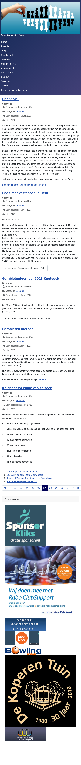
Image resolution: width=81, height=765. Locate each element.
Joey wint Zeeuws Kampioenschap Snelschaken (30, 478)
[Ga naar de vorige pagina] (10, 488)
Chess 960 (10, 99)
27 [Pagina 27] (44, 488)
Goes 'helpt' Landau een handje (22, 471)
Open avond (7, 72)
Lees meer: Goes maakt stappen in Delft (25, 268)
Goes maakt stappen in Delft (25, 193)
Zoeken (4, 85)
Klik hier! (41, 379)
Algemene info (8, 68)
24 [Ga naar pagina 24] (27, 488)
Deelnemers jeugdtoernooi (14, 90)
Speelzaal (6, 81)
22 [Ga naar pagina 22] (15, 488)
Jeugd (4, 50)
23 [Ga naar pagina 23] (21, 488)
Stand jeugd (7, 55)
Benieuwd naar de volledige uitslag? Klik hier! (24, 184)
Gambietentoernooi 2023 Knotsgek (30, 278)
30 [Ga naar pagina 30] (62, 488)
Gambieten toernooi (18, 329)
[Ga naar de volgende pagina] (73, 488)
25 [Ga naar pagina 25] (33, 488)
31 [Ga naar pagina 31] (68, 488)
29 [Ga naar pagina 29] (56, 488)
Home (4, 42)
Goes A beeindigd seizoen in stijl (22, 481)
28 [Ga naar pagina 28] (50, 488)
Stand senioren (8, 64)
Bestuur (5, 77)
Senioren (5, 59)
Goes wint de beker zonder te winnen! (25, 475)
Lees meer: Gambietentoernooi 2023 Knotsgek (28, 318)
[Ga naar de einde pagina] (78, 488)
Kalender (5, 46)
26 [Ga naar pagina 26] (38, 488)
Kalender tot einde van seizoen (27, 388)
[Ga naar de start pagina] (5, 488)
